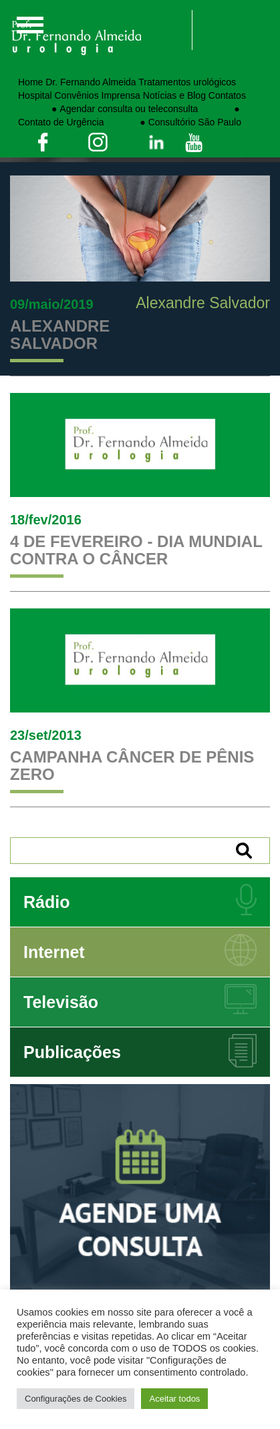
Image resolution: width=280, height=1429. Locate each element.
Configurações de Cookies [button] (75, 1399)
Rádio (46, 902)
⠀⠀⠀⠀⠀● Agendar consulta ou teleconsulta (108, 108)
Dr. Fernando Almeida (90, 82)
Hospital (35, 95)
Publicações (72, 1052)
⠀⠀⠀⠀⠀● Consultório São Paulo (173, 122)
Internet (54, 952)
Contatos (227, 95)
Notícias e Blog (174, 95)
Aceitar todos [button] (174, 1399)
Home (30, 82)
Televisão (60, 1002)
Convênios (76, 95)
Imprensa (121, 95)
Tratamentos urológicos (187, 82)
